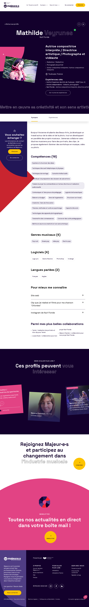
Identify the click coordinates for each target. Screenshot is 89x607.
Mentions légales (32, 599)
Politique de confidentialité (47, 599)
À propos (34, 117)
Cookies (58, 599)
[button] (2, 403)
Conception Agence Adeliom (76, 599)
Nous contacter (12, 592)
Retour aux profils (12, 24)
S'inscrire (80, 5)
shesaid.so (55, 570)
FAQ (34, 575)
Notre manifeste (38, 572)
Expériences (53, 117)
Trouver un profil (76, 568)
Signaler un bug (76, 575)
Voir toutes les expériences (58, 92)
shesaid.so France (57, 573)
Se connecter (69, 5)
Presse (35, 577)
